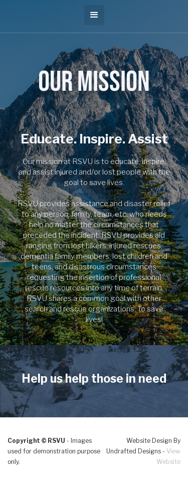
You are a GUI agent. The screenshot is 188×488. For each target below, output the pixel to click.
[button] (94, 15)
